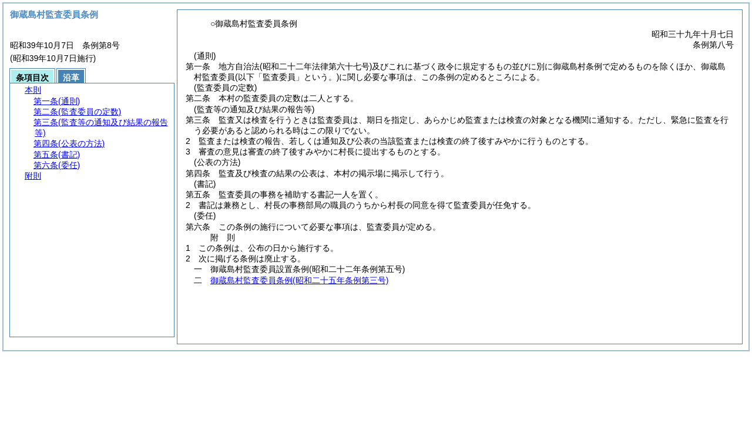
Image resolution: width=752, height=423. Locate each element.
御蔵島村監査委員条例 (299, 280)
